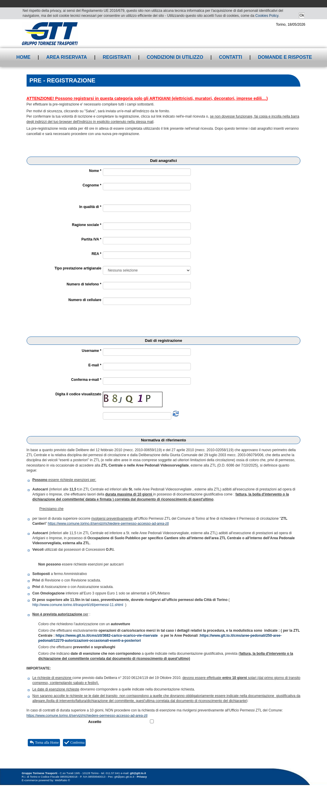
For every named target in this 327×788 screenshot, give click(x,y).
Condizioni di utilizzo (175, 57)
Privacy (142, 776)
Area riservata (66, 57)
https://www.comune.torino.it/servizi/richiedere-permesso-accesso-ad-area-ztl (108, 523)
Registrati (117, 57)
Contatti (230, 57)
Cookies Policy (266, 16)
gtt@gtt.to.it (138, 773)
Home (23, 57)
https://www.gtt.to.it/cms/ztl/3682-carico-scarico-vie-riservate (107, 635)
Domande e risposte (285, 57)
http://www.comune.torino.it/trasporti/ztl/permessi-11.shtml (77, 605)
